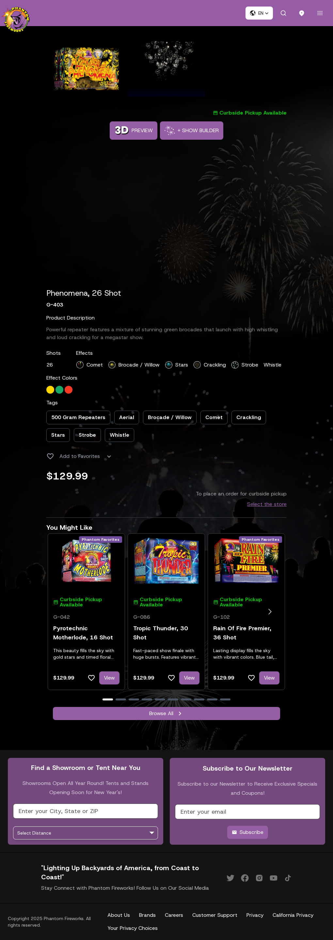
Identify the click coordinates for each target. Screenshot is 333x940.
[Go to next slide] (270, 611)
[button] (259, 13)
